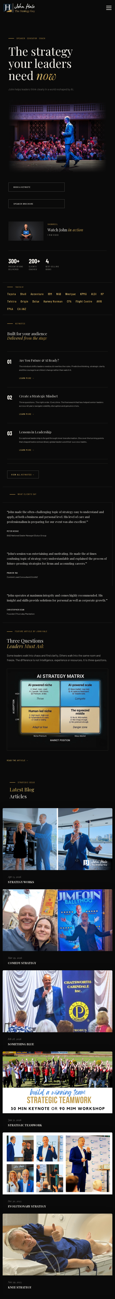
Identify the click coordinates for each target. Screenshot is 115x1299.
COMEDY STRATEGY (22, 963)
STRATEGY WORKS (21, 882)
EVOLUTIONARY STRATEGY (27, 1206)
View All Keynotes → (23, 474)
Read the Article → (18, 760)
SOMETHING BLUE (21, 1044)
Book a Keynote (22, 187)
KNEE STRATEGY (19, 1287)
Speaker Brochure (23, 203)
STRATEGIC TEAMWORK (25, 1125)
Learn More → (27, 378)
